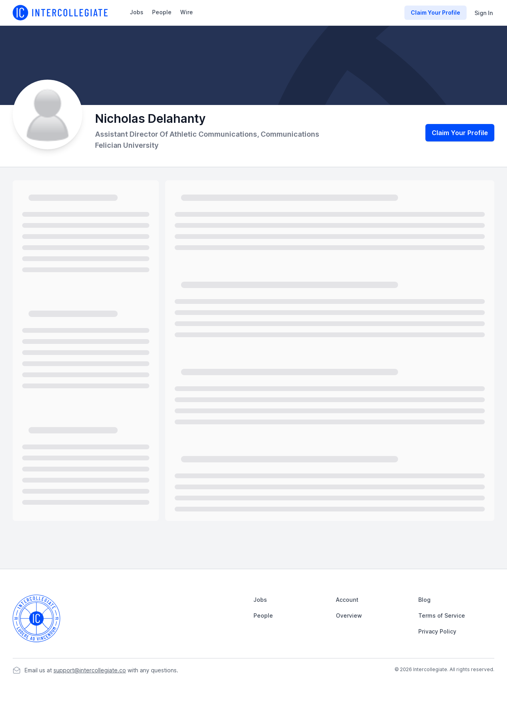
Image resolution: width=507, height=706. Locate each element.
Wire (186, 12)
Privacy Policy (437, 631)
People (162, 12)
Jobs (136, 12)
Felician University (126, 145)
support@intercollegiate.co (89, 670)
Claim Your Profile (460, 133)
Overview (349, 615)
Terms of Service (441, 615)
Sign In (484, 13)
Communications (290, 134)
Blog (424, 599)
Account (347, 599)
